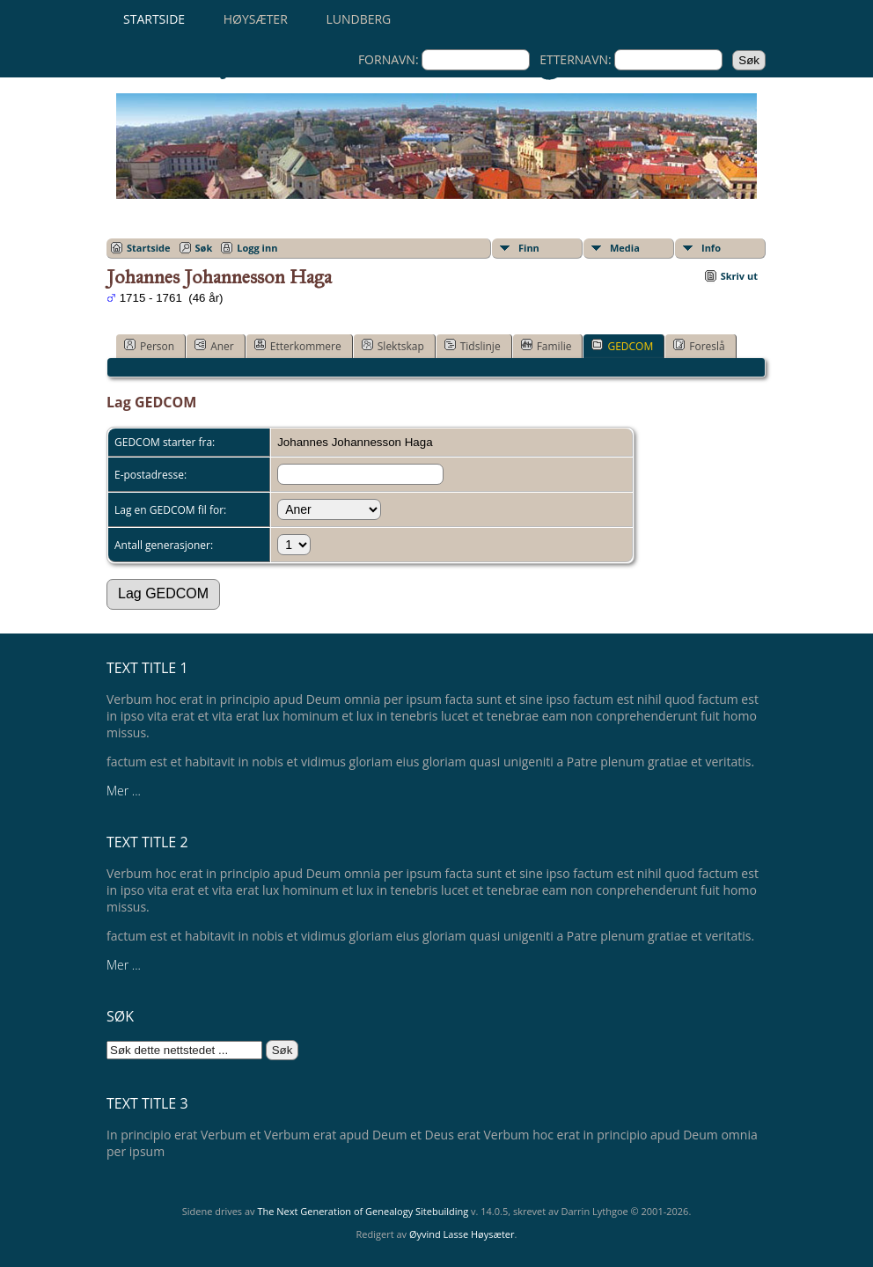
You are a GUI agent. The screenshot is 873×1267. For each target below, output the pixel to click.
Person (149, 346)
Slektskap (393, 346)
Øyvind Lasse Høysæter (462, 1234)
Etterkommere (297, 346)
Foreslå (698, 346)
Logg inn (257, 247)
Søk (204, 247)
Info (711, 247)
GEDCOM (622, 346)
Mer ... (123, 790)
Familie (546, 346)
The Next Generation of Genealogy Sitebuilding (362, 1211)
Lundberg (358, 19)
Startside (154, 19)
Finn (528, 247)
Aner (214, 346)
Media (625, 247)
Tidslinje (472, 346)
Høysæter (256, 19)
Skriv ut (739, 275)
